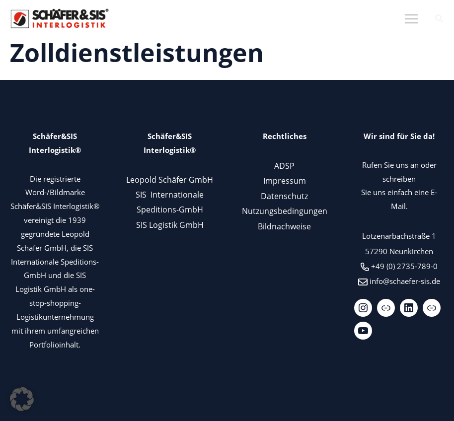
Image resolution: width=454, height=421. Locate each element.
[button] (439, 19)
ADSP (284, 165)
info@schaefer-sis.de (405, 281)
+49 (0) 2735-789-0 (404, 266)
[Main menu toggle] (411, 19)
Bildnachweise (284, 226)
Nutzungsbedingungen (284, 210)
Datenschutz (284, 196)
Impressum (284, 180)
